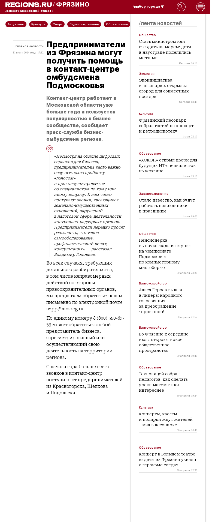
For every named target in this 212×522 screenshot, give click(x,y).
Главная (22, 46)
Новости (37, 46)
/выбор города (148, 6)
